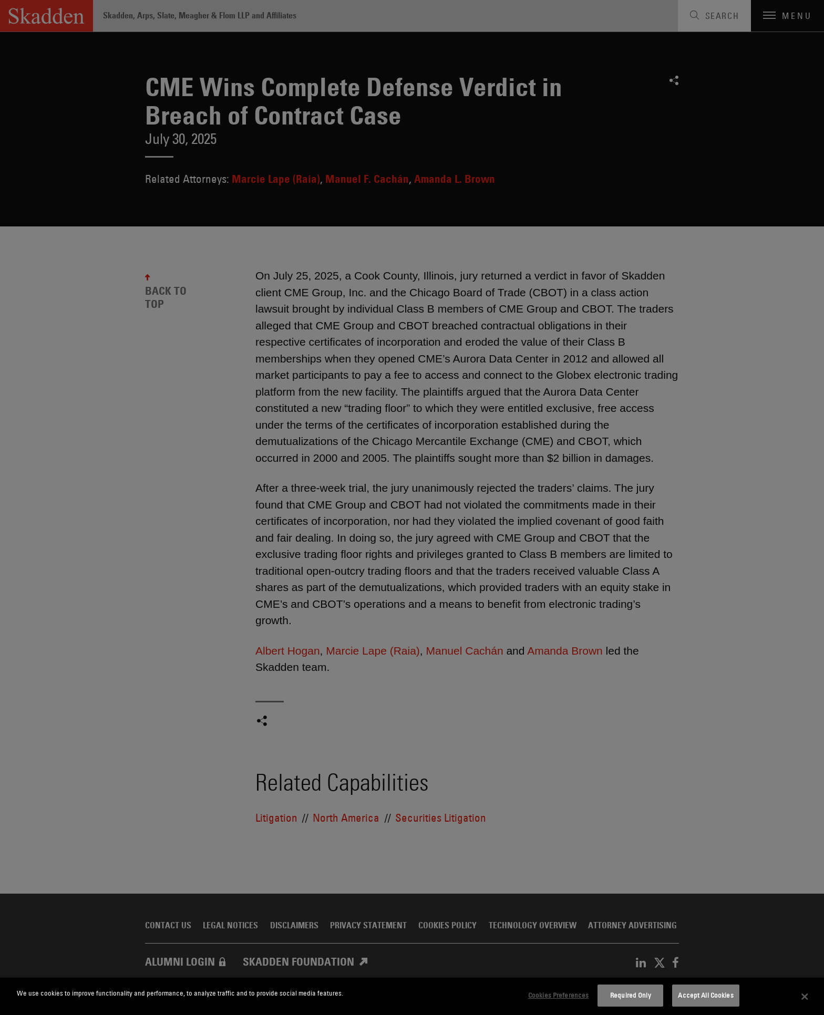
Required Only (630, 995)
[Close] (805, 996)
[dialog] (412, 996)
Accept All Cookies (705, 995)
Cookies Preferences (558, 995)
